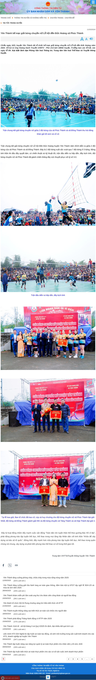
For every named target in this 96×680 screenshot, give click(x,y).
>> (92, 659)
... (87, 659)
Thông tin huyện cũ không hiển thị (30, 18)
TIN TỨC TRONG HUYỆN (12, 23)
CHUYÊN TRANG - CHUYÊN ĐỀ (62, 18)
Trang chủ (6, 18)
